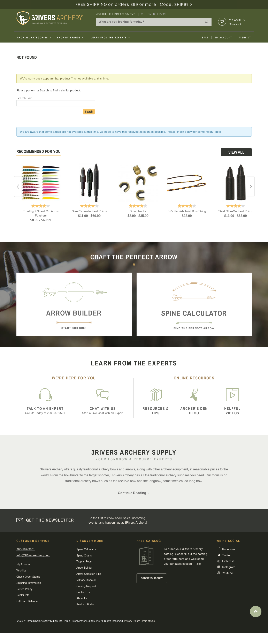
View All (236, 152)
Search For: (24, 98)
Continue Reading (134, 493)
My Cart (237, 19)
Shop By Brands (70, 37)
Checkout (235, 24)
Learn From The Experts (110, 37)
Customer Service (154, 14)
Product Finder (85, 604)
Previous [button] (18, 186)
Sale (205, 37)
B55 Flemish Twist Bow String (187, 211)
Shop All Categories (34, 37)
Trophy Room (84, 561)
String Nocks (138, 211)
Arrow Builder (84, 567)
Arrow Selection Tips (88, 573)
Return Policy (24, 589)
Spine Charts (84, 555)
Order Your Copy (152, 578)
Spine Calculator (86, 549)
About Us (81, 598)
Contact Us (83, 592)
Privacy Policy (132, 621)
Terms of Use (147, 621)
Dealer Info (22, 595)
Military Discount (86, 580)
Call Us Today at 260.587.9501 (45, 410)
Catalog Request (86, 586)
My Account (223, 37)
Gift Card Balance (27, 601)
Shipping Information (28, 582)
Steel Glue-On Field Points (235, 211)
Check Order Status (28, 576)
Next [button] (251, 186)
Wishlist (245, 37)
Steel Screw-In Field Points (89, 211)
